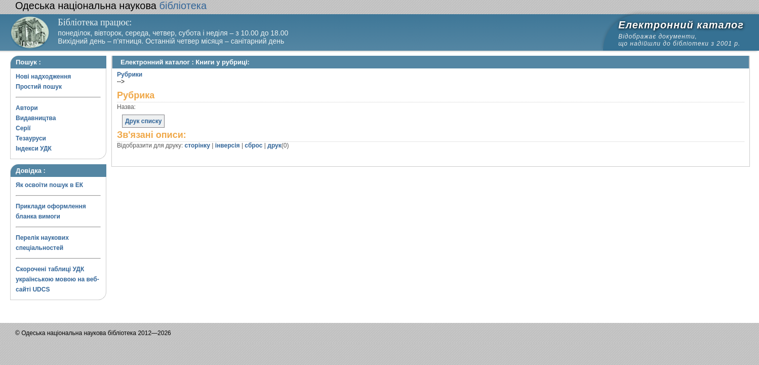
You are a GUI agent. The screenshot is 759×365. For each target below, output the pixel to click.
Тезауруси (31, 138)
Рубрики (129, 74)
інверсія (227, 145)
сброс (253, 145)
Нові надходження (43, 76)
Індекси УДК (34, 148)
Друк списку (143, 121)
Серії (23, 128)
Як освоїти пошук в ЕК (49, 185)
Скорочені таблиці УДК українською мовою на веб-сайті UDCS (57, 279)
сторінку (197, 145)
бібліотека (111, 5)
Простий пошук (39, 86)
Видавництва (36, 118)
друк (274, 145)
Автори (27, 108)
